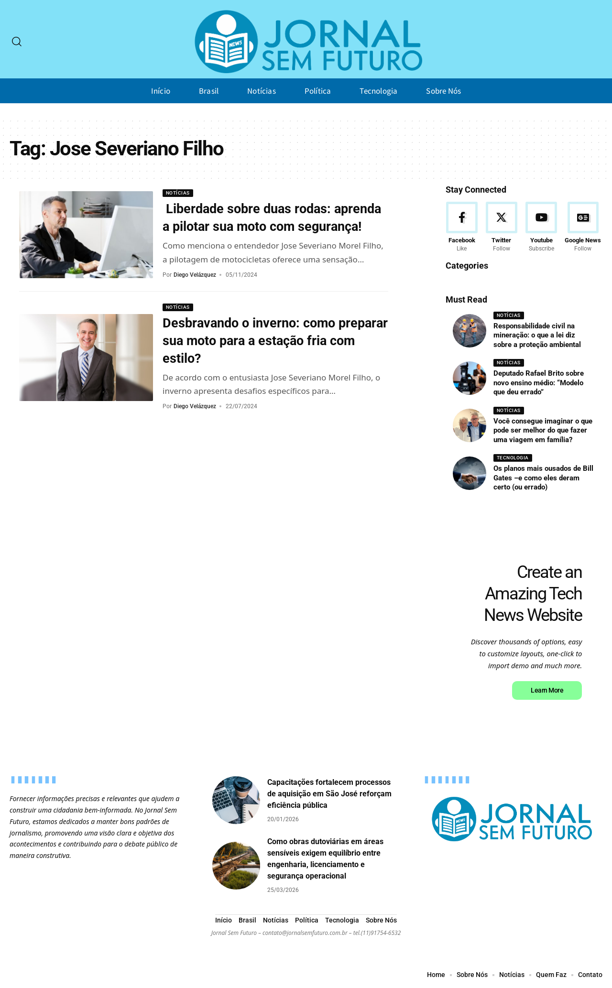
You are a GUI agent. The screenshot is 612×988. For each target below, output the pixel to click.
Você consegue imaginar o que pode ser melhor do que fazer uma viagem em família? (542, 430)
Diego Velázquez (195, 291)
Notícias (178, 192)
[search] (17, 41)
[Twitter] (501, 227)
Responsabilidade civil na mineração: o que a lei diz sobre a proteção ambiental (539, 335)
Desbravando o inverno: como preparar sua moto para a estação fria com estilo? (275, 357)
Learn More (546, 691)
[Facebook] (462, 227)
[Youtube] (541, 227)
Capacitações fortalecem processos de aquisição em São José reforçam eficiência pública (329, 794)
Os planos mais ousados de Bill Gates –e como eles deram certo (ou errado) (543, 478)
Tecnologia (513, 458)
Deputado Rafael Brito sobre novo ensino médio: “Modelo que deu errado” (538, 383)
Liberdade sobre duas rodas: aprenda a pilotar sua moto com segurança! (258, 226)
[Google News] (583, 227)
